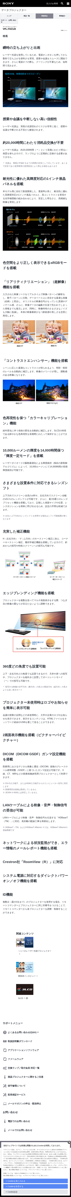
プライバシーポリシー (31, 1175)
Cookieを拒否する (15, 1186)
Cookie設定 (13, 1192)
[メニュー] (68, 3)
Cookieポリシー (25, 1173)
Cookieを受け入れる (16, 1181)
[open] (62, 3)
